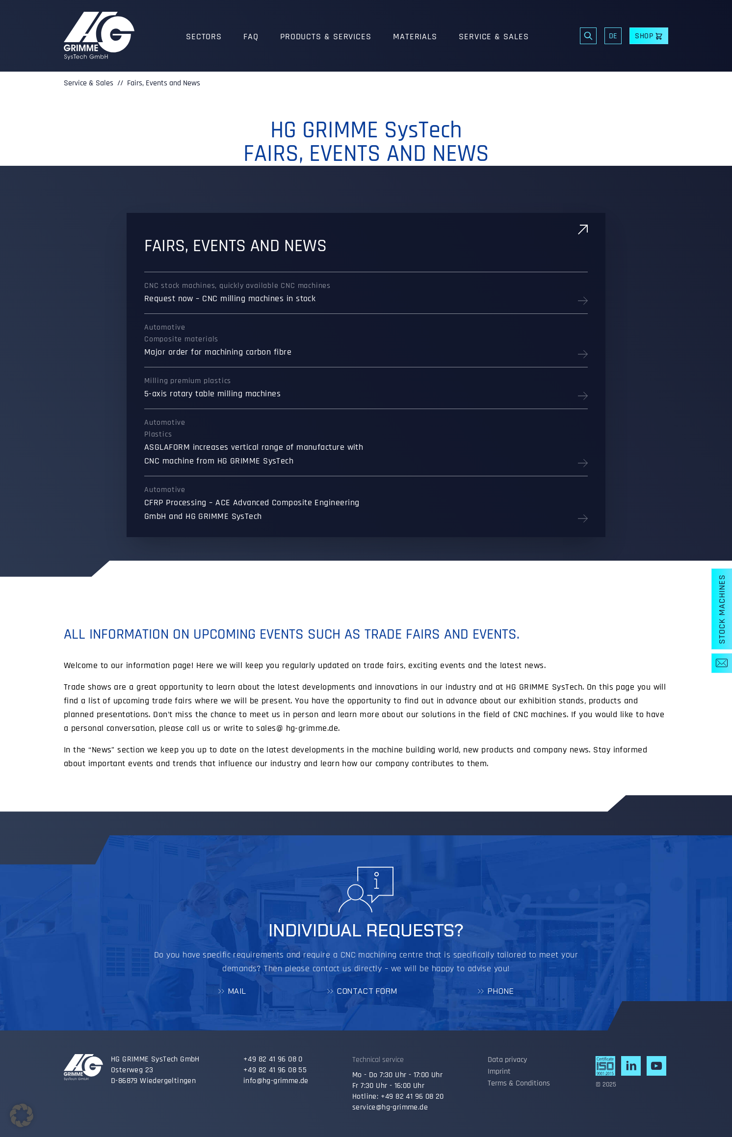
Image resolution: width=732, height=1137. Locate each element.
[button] (21, 1115)
